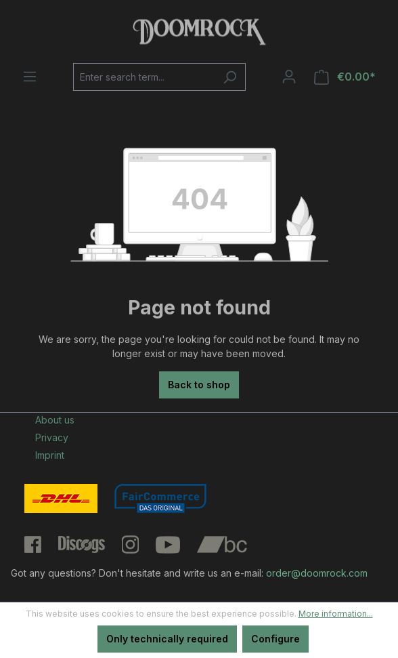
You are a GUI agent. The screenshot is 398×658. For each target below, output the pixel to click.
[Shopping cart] (344, 77)
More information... (335, 614)
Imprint (49, 455)
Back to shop (199, 384)
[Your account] (289, 76)
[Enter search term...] (144, 77)
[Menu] (30, 76)
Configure (275, 638)
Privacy (51, 437)
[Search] (230, 77)
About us (54, 420)
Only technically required (167, 638)
